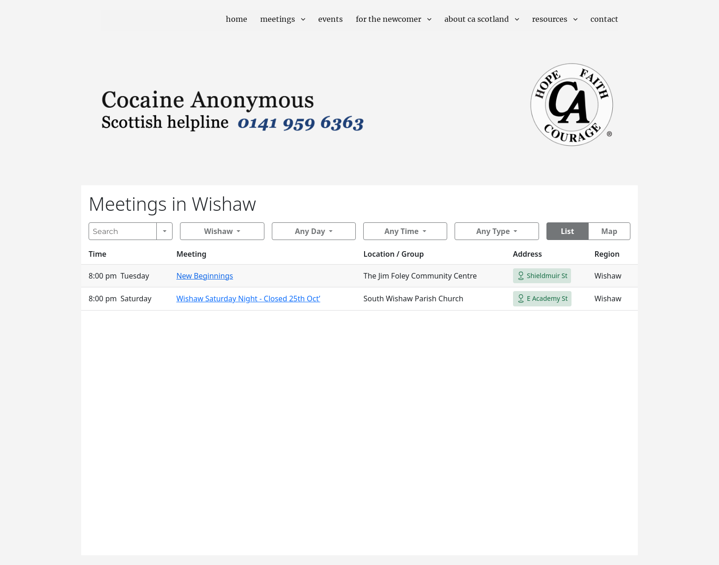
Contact (604, 19)
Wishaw (218, 231)
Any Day (310, 231)
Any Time (402, 231)
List (567, 231)
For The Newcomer (388, 19)
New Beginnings (204, 276)
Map (609, 231)
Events (330, 19)
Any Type (493, 231)
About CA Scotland (476, 19)
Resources (549, 19)
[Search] (123, 231)
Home (236, 19)
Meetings (277, 19)
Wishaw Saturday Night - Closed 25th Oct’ (248, 298)
